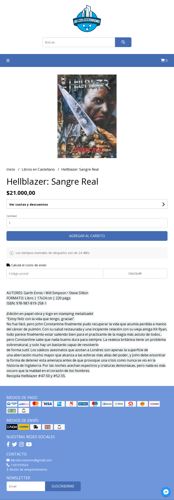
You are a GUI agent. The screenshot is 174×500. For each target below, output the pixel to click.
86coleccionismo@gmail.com (29, 460)
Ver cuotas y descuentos (28, 204)
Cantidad (11, 215)
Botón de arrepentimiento (26, 469)
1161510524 (17, 465)
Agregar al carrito (87, 235)
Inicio (11, 169)
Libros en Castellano (39, 169)
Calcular (135, 273)
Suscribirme (63, 486)
